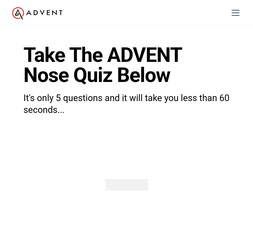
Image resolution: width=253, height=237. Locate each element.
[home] (37, 13)
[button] (234, 13)
